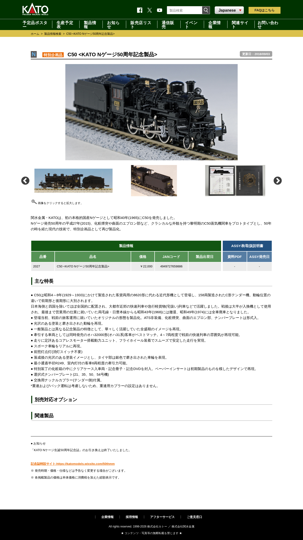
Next (277, 180)
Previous (25, 180)
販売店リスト (140, 24)
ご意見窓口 (194, 517)
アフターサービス (162, 517)
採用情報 (132, 517)
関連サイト (240, 24)
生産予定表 (65, 24)
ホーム (35, 33)
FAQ (264, 10)
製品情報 (90, 24)
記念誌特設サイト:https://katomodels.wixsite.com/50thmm (73, 464)
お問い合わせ (268, 24)
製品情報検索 (52, 33)
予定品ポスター (35, 24)
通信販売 (168, 24)
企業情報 (214, 24)
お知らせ (113, 24)
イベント (191, 24)
